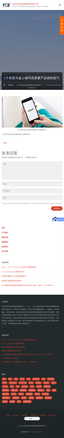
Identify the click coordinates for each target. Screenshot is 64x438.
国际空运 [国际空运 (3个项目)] (41, 390)
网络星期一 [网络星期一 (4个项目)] (6, 398)
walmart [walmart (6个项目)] (24, 386)
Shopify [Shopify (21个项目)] (46, 382)
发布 (4, 143)
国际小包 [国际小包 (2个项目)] (14, 390)
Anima (30, 432)
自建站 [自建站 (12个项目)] (24, 398)
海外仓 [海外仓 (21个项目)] (21, 394)
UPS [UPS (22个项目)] (12, 386)
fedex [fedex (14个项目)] (4, 382)
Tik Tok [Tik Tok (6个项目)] (5, 386)
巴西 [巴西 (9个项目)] (54, 390)
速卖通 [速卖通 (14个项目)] (12, 401)
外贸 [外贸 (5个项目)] (48, 390)
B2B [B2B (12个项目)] (4, 379)
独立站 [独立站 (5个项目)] (37, 394)
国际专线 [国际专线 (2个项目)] (5, 390)
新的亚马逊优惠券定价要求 (11, 281)
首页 (3, 228)
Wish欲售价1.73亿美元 (10, 358)
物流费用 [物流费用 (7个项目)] (29, 394)
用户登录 (5, 251)
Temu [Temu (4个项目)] (54, 382)
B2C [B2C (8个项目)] (10, 379)
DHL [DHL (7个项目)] (16, 379)
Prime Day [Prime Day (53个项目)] (22, 382)
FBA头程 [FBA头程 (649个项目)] (50, 379)
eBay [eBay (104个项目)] (22, 379)
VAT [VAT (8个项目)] (17, 386)
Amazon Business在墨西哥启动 (13, 272)
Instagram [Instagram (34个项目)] (13, 382)
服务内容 (5, 237)
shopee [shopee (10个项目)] (38, 382)
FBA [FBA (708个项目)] (43, 379)
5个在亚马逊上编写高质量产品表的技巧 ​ (29, 85)
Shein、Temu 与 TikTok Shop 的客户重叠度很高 (19, 267)
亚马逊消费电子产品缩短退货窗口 (14, 276)
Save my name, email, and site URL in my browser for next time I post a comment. (32, 203)
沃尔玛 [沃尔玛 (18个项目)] (14, 394)
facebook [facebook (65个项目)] (36, 379)
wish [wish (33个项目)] (32, 386)
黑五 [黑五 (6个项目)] (19, 401)
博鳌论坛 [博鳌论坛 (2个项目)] (47, 386)
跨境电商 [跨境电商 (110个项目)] (48, 398)
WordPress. (39, 432)
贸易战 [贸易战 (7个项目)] (31, 398)
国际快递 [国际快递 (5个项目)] (23, 390)
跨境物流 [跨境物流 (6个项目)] (39, 398)
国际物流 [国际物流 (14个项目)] (32, 390)
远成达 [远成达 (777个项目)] (5, 401)
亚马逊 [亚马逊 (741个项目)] (39, 386)
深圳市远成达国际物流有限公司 (25, 4)
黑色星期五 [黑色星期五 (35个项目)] (27, 401)
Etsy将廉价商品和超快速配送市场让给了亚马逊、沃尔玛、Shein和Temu (28, 285)
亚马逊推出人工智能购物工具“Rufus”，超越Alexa (19, 362)
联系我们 (5, 247)
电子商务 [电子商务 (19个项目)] (45, 394)
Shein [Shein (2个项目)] (31, 382)
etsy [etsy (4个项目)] (28, 379)
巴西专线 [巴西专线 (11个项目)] (5, 394)
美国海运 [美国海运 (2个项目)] (16, 398)
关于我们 (5, 233)
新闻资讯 (11, 85)
